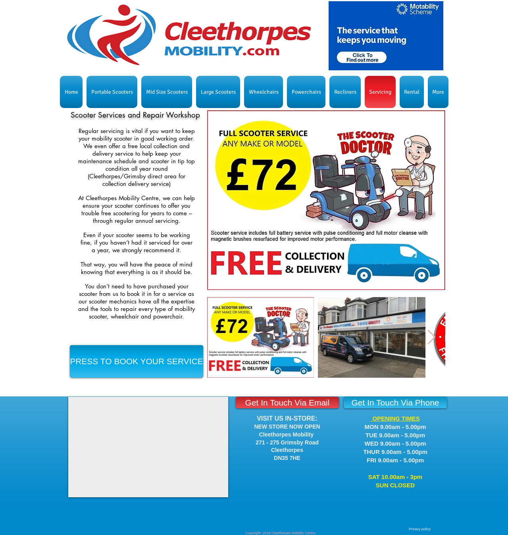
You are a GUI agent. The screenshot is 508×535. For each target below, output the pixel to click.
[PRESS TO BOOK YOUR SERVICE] (136, 361)
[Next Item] (431, 337)
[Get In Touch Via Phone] (395, 402)
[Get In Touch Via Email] (287, 402)
